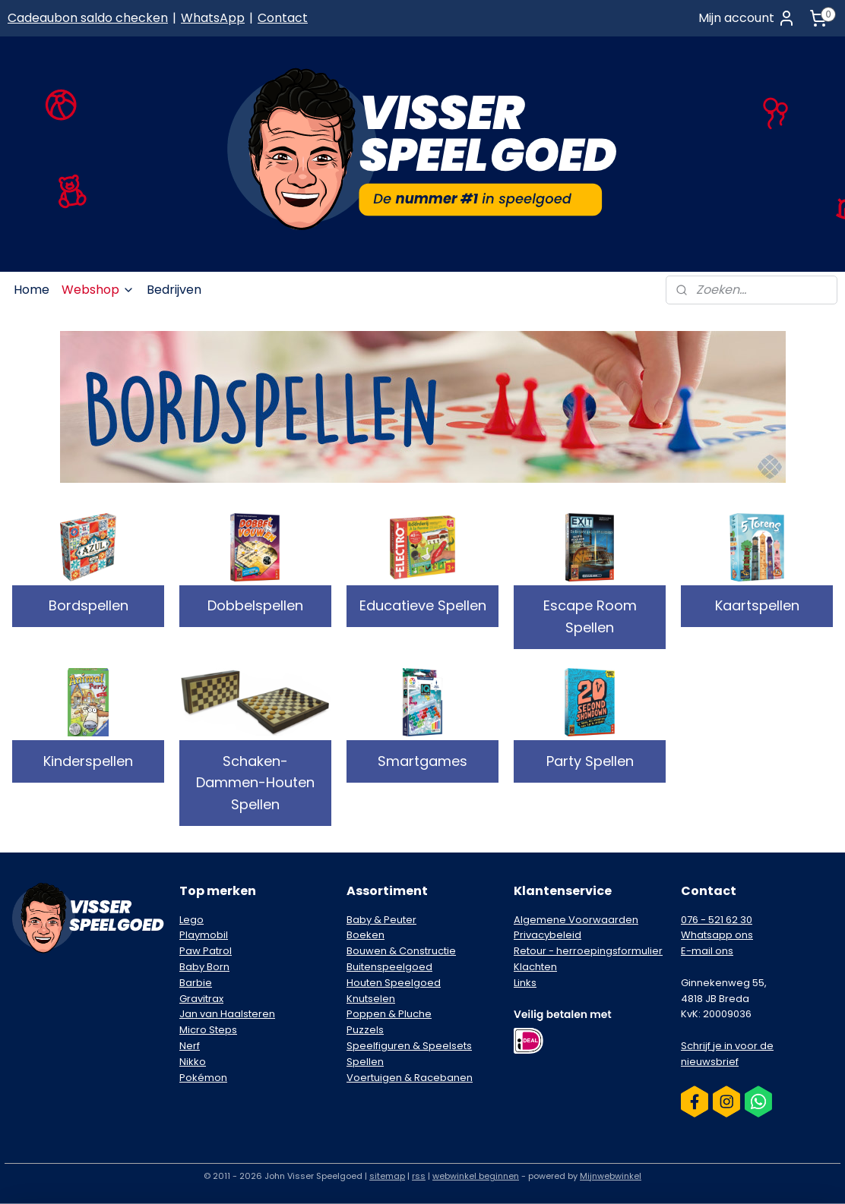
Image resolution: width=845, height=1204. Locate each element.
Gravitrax (201, 998)
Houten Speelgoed (394, 982)
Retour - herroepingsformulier (588, 951)
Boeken (366, 935)
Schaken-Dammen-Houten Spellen (255, 783)
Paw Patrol (205, 951)
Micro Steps (208, 1030)
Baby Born (204, 967)
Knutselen (371, 998)
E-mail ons (707, 951)
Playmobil (203, 935)
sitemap (387, 1176)
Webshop (98, 289)
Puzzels (365, 1030)
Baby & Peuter (381, 919)
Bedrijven (174, 289)
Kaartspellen (757, 605)
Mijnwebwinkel (610, 1176)
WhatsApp (213, 18)
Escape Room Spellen (590, 616)
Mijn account (747, 18)
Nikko (192, 1061)
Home (31, 289)
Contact (283, 18)
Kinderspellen (88, 761)
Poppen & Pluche (389, 1014)
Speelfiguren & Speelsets (409, 1046)
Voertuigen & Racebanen (410, 1077)
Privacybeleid (547, 935)
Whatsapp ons (717, 935)
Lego (191, 919)
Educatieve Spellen (422, 605)
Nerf (189, 1046)
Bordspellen (88, 605)
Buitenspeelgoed (389, 967)
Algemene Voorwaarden (576, 919)
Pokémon (203, 1077)
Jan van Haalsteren (227, 1014)
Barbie (195, 982)
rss (419, 1176)
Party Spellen (590, 761)
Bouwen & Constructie (401, 951)
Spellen (365, 1061)
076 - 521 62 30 (716, 919)
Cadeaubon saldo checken (88, 18)
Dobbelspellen (255, 605)
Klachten (535, 967)
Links (525, 982)
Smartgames (422, 761)
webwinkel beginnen (475, 1176)
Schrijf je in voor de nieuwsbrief (727, 1054)
